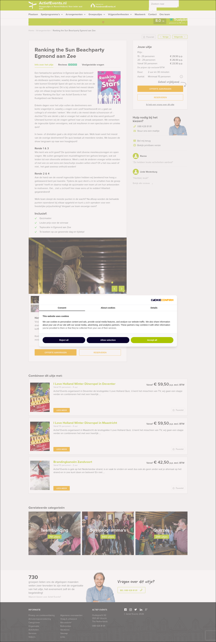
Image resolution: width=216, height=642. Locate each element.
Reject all (63, 340)
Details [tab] (154, 308)
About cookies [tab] (108, 308)
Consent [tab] (62, 308)
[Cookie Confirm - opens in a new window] (162, 300)
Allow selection (108, 340)
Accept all (152, 340)
